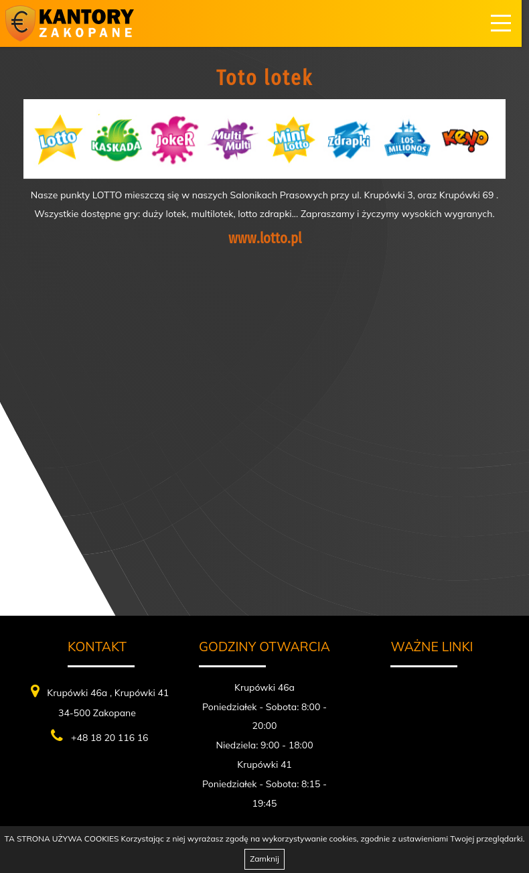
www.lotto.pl (264, 238)
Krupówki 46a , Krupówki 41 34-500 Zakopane (100, 701)
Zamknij (264, 859)
